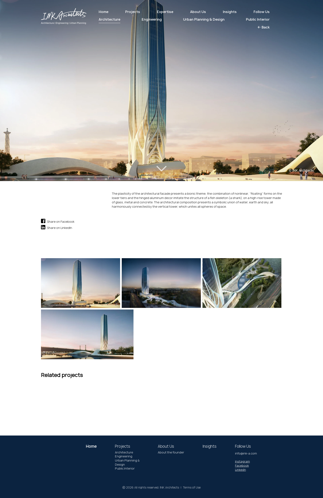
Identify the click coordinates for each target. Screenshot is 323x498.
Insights (230, 11)
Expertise (165, 11)
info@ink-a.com (246, 453)
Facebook (242, 465)
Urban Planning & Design (127, 462)
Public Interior (125, 468)
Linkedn (240, 470)
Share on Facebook (57, 221)
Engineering (123, 456)
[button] (18, 86)
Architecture (124, 452)
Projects (132, 11)
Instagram (242, 461)
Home (103, 11)
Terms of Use (192, 487)
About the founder (171, 452)
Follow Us (262, 11)
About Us (198, 11)
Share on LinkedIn (56, 227)
